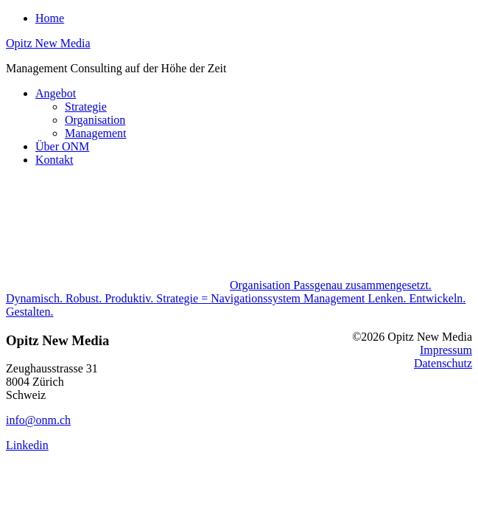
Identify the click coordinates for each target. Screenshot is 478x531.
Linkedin (27, 445)
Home (49, 18)
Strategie (86, 106)
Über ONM (62, 146)
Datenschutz (443, 363)
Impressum (446, 350)
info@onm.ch (38, 420)
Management (96, 133)
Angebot (55, 93)
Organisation (95, 120)
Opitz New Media (48, 43)
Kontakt (54, 159)
